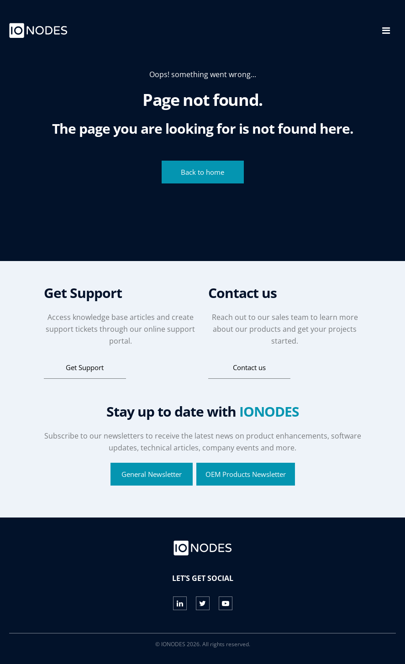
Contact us (249, 367)
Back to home (202, 172)
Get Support (85, 367)
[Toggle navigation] (386, 30)
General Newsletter (151, 474)
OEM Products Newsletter (245, 474)
